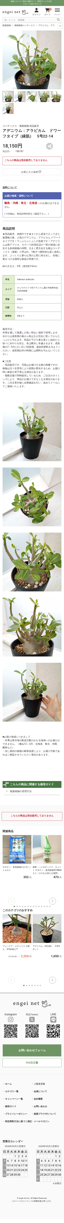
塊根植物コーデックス (24, 25)
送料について (10, 187)
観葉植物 (7, 25)
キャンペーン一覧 (14, 1099)
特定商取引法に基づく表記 (18, 1121)
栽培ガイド (10, 1106)
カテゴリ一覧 (11, 1091)
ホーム (8, 1084)
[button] (52, 901)
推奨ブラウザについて (45, 1114)
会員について (40, 1091)
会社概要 (38, 1099)
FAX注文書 (32, 1062)
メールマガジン (41, 1121)
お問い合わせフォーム (32, 1050)
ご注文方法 (39, 1084)
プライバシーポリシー (16, 1114)
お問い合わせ (40, 1106)
